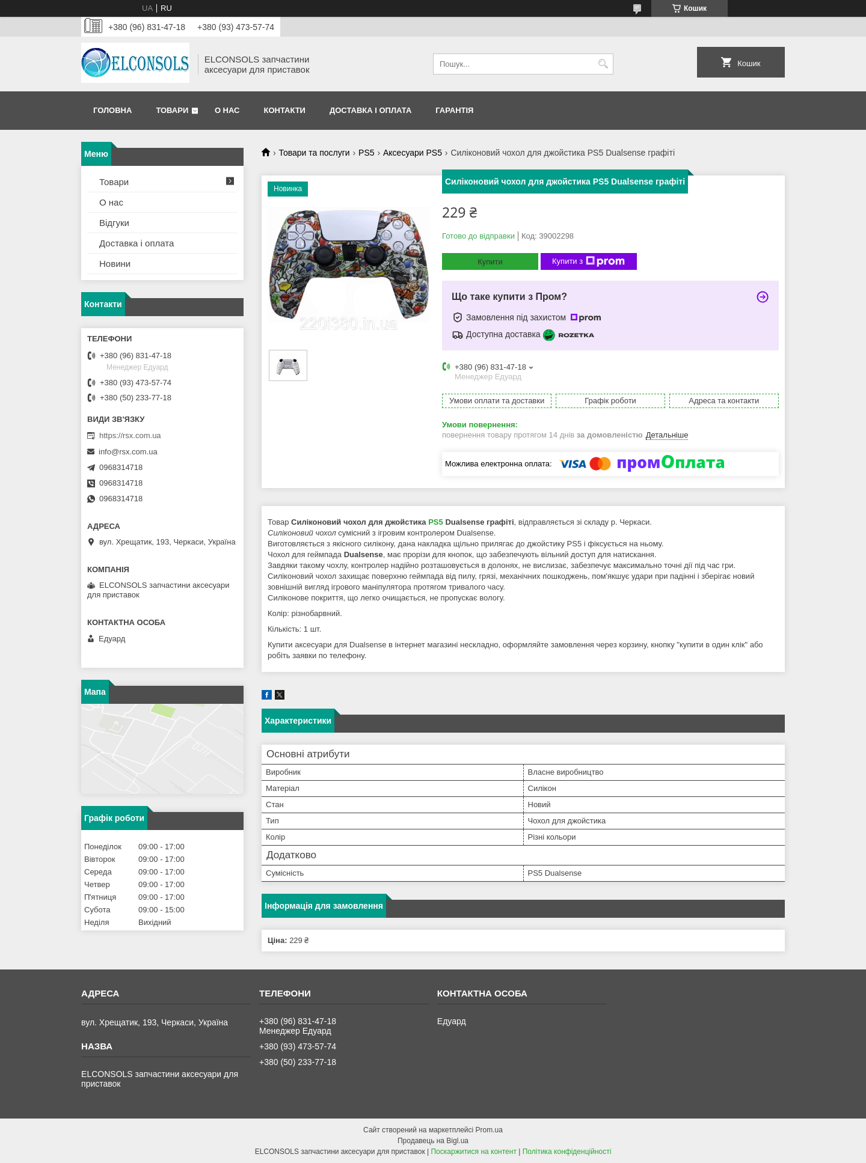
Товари (172, 110)
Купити (490, 261)
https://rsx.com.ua (130, 435)
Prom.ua (489, 1130)
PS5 (366, 152)
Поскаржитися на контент (473, 1151)
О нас (227, 110)
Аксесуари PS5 (412, 152)
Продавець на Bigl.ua (433, 1141)
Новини (115, 263)
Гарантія (454, 110)
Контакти (284, 110)
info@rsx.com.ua (128, 451)
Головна (112, 110)
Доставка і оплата (370, 110)
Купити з (588, 261)
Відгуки (114, 223)
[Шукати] (602, 64)
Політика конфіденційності (567, 1151)
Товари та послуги (313, 152)
